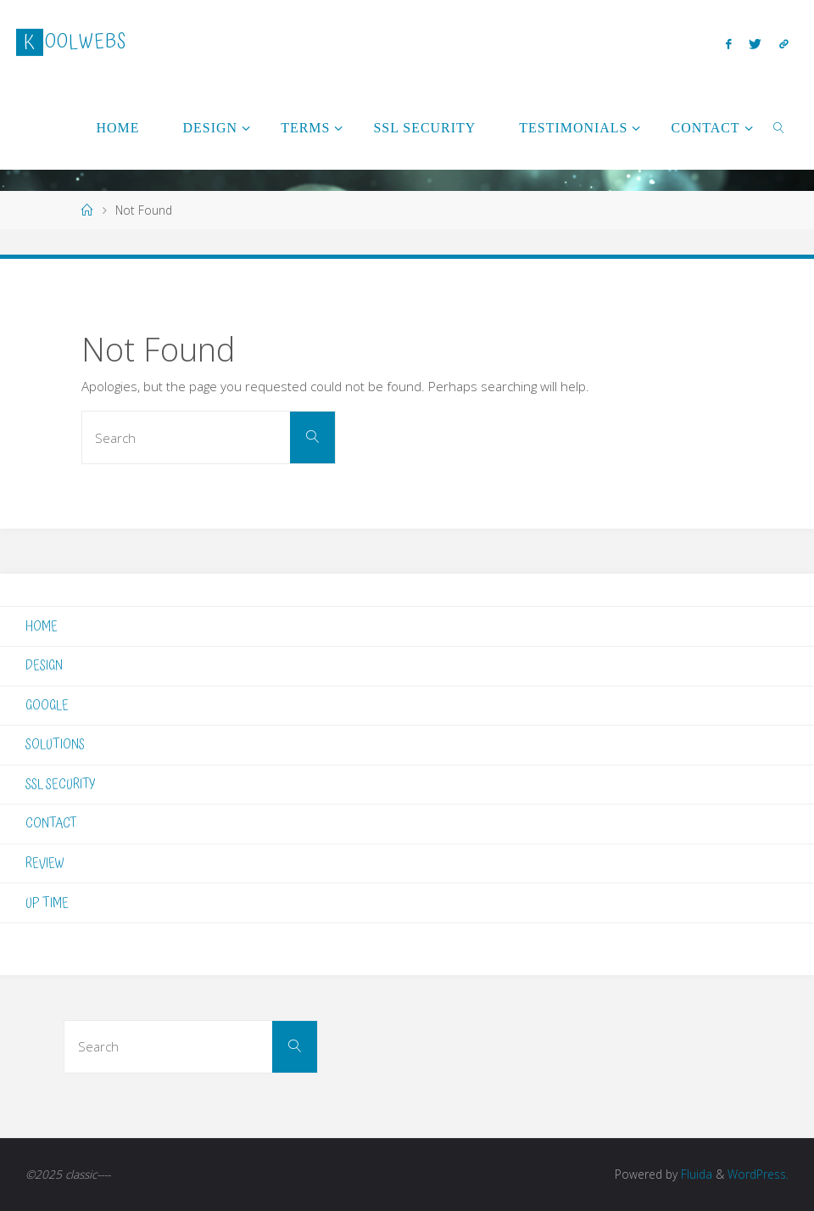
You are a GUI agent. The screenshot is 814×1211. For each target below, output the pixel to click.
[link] (779, 127)
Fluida (694, 1174)
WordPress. (758, 1174)
